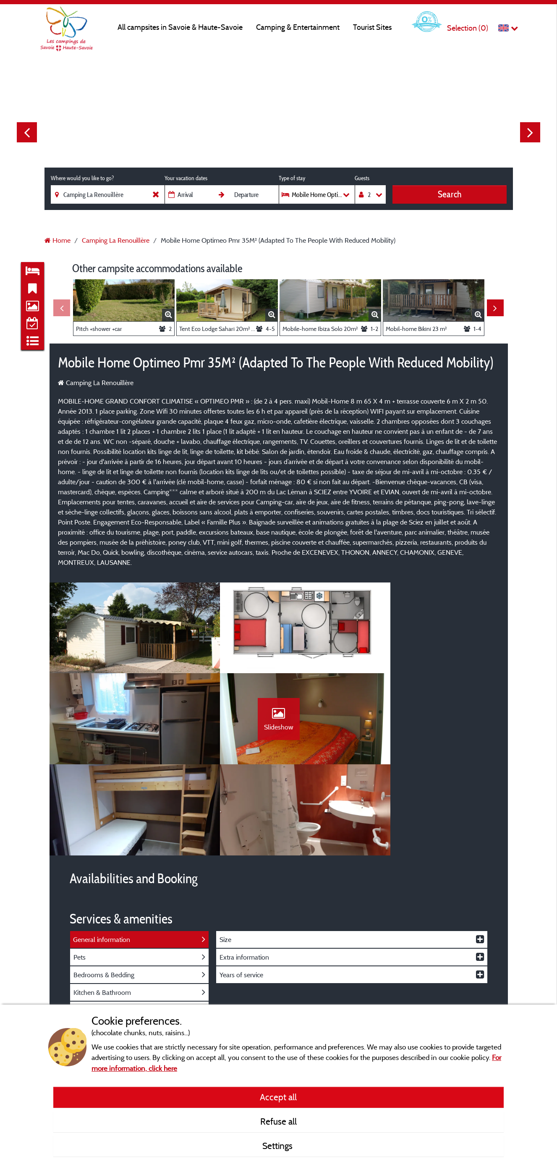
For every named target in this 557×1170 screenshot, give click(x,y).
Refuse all (278, 1121)
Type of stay (292, 178)
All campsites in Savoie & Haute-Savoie (180, 27)
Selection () (467, 28)
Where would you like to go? (82, 178)
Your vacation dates (186, 178)
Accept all (278, 1096)
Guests (362, 178)
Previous (27, 132)
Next (530, 132)
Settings (278, 1145)
